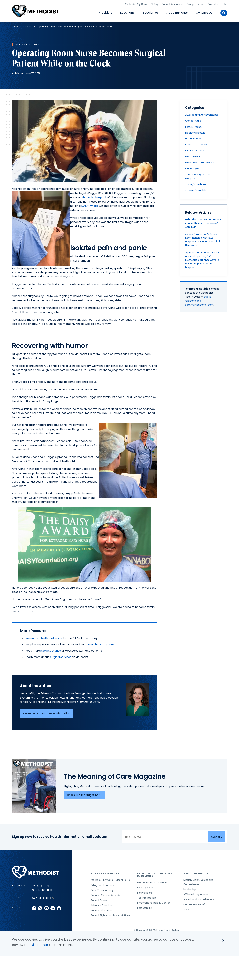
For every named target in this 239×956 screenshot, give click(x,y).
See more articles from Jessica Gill (46, 714)
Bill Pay (154, 4)
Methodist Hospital (93, 197)
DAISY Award (89, 206)
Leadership (189, 889)
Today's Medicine (195, 184)
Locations (127, 12)
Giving (190, 4)
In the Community (196, 144)
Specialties (151, 12)
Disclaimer (39, 944)
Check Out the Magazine (84, 795)
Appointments (177, 12)
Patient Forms (99, 900)
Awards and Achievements (201, 114)
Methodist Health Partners (152, 882)
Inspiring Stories (194, 150)
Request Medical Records (105, 895)
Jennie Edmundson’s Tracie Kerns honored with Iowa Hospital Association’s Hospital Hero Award (202, 239)
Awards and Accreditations (198, 899)
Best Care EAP (145, 908)
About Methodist (196, 873)
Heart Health (193, 138)
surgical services (60, 657)
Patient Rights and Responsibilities (110, 915)
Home (15, 26)
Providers (105, 12)
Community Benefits (195, 904)
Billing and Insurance (103, 885)
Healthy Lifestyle (195, 132)
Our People (192, 168)
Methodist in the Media (199, 162)
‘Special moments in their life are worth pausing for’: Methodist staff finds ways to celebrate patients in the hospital (202, 260)
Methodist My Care (136, 4)
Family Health (193, 126)
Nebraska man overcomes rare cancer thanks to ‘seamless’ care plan (203, 223)
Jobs (224, 4)
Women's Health (195, 190)
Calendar (212, 4)
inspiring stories (50, 651)
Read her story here (101, 644)
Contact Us (204, 12)
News (200, 4)
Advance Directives (102, 905)
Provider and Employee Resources (154, 875)
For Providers (144, 892)
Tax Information (146, 897)
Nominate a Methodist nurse (43, 638)
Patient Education (101, 910)
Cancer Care (193, 120)
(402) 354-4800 (43, 898)
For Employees (145, 887)
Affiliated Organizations (197, 894)
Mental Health (193, 156)
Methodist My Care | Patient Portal (110, 880)
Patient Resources (172, 4)
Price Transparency (102, 890)
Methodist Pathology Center (153, 902)
